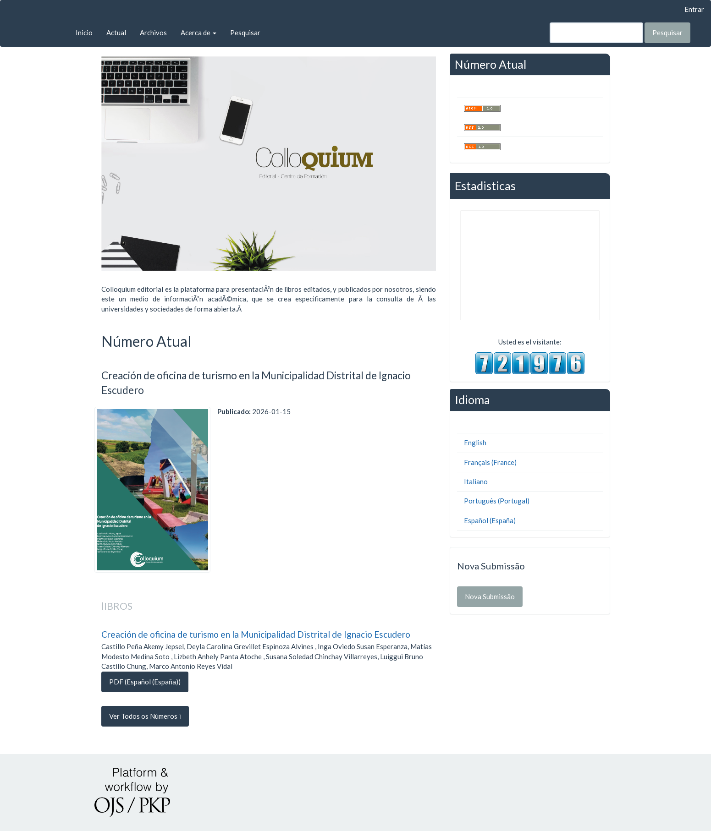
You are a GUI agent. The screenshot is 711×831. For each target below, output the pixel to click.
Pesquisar (245, 32)
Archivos (153, 32)
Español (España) (490, 520)
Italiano (476, 481)
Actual (116, 32)
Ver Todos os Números (145, 716)
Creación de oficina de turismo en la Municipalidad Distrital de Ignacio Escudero (255, 634)
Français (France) (490, 462)
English (475, 442)
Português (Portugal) (496, 501)
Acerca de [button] (198, 32)
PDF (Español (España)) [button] (145, 682)
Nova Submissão (490, 596)
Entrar (694, 9)
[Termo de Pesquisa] (596, 32)
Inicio (84, 32)
